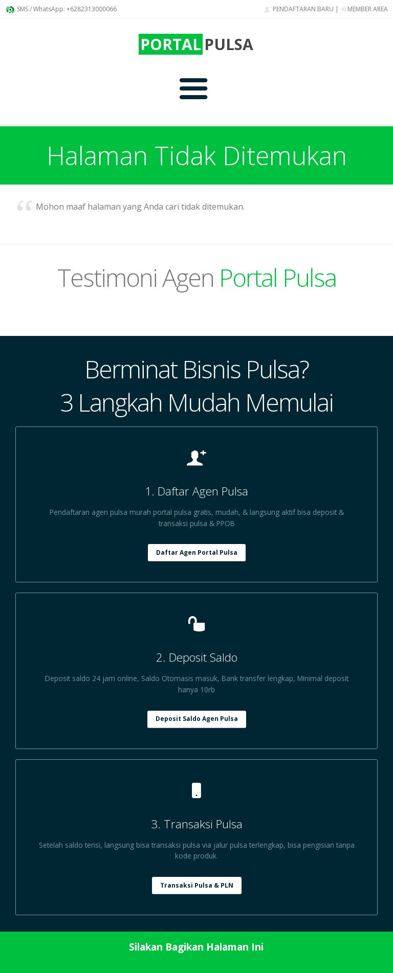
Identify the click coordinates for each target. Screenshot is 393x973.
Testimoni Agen (196, 277)
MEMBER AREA (364, 9)
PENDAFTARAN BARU (299, 9)
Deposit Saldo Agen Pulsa (197, 718)
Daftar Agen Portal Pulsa (196, 552)
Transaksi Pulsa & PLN (196, 885)
